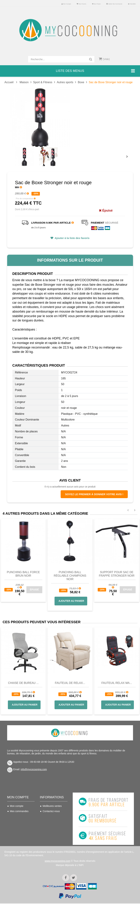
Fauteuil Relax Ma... (116, 682)
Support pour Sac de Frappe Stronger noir (117, 574)
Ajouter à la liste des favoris (71, 238)
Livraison (47, 816)
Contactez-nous (51, 811)
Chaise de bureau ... (23, 682)
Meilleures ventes (52, 806)
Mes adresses (17, 821)
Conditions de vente (53, 821)
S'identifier (132, 4)
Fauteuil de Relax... (70, 682)
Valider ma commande (114, 4)
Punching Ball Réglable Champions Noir (70, 576)
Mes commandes (19, 811)
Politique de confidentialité (50, 839)
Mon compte (66, 4)
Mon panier (96, 4)
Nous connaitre (51, 827)
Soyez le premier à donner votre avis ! (94, 494)
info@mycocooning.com (34, 769)
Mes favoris (81, 4)
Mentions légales (52, 832)
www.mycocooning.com (57, 861)
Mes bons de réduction (17, 834)
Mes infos (15, 827)
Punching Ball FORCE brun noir (23, 574)
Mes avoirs (16, 816)
